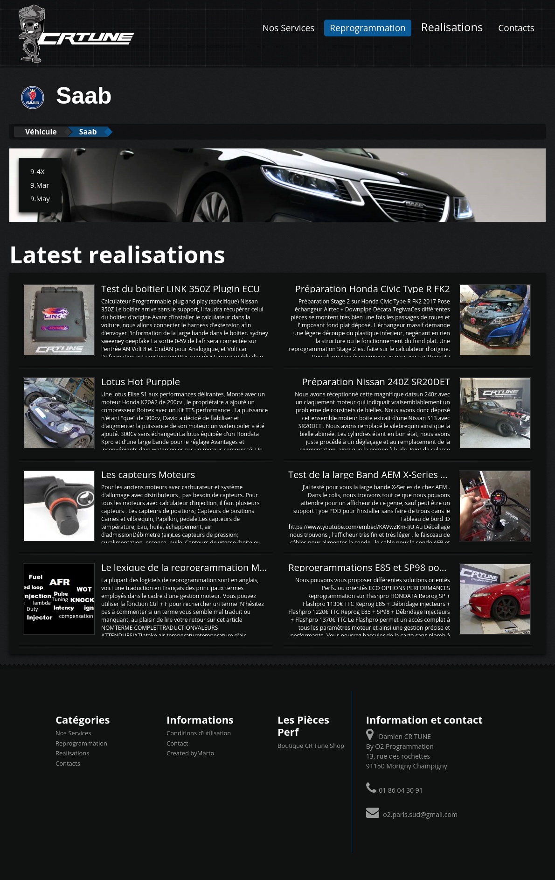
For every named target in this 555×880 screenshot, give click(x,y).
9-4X (37, 171)
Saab (99, 131)
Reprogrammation (368, 28)
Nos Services (288, 28)
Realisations (452, 27)
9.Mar (39, 184)
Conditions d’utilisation (198, 732)
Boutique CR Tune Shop (311, 745)
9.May (40, 198)
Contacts (516, 28)
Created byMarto (190, 752)
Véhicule (45, 131)
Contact (177, 743)
